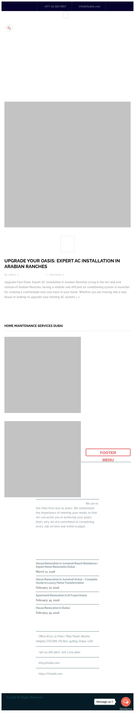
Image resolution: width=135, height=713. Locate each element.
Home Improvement (33, 274)
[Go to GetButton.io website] (126, 709)
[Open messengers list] (126, 702)
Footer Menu (108, 453)
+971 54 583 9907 (55, 6)
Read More (43, 533)
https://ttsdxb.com (51, 673)
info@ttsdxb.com (89, 6)
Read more (11, 307)
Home (67, 71)
